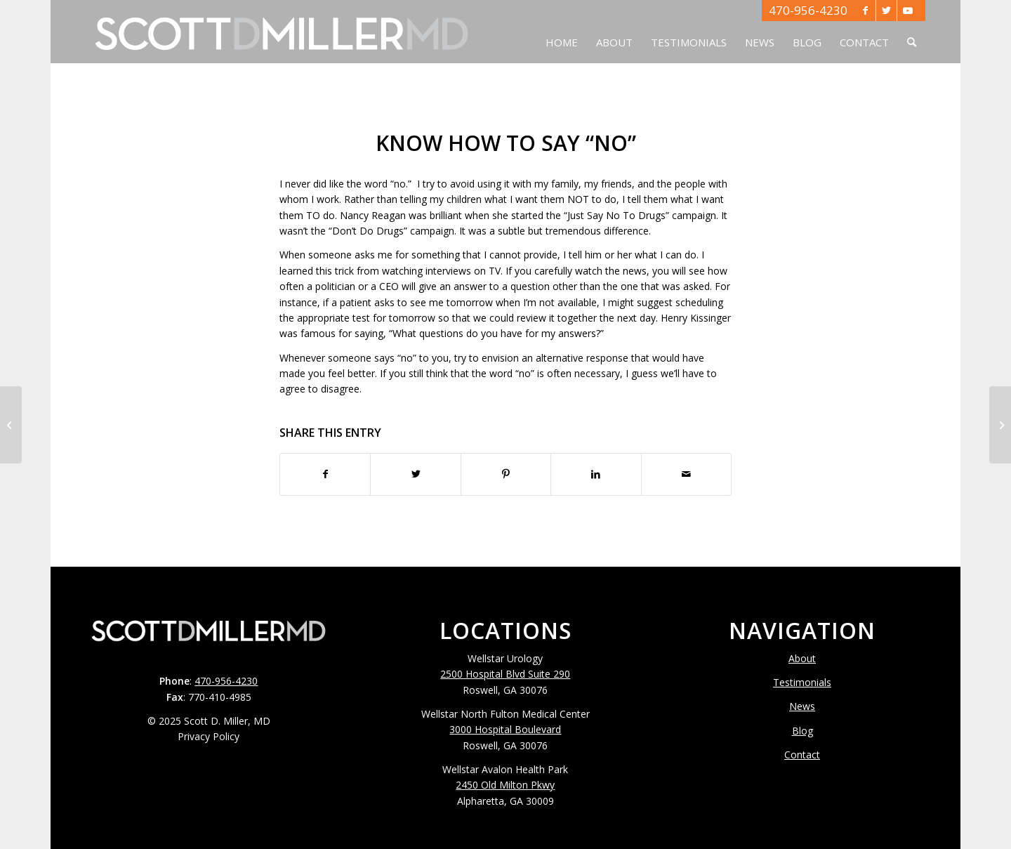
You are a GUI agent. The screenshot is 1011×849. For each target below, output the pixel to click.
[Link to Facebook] (865, 10)
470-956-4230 (808, 10)
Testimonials (802, 682)
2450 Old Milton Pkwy (505, 784)
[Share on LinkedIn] (595, 474)
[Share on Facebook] (325, 474)
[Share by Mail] (686, 474)
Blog (802, 730)
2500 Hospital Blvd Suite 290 (505, 673)
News (802, 706)
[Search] (911, 31)
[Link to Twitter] (886, 10)
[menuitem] (561, 31)
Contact (802, 754)
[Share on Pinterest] (505, 474)
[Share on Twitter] (415, 474)
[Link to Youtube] (907, 10)
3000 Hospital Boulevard (505, 729)
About (802, 658)
